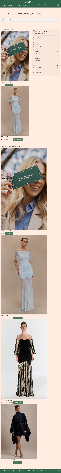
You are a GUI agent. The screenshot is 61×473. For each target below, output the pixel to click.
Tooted (4, 5)
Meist (5, 470)
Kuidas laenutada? (41, 470)
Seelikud (37, 69)
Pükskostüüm (38, 67)
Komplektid (38, 46)
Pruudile (18, 5)
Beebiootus (11, 5)
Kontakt (52, 470)
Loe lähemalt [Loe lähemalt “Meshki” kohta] (17, 139)
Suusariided (38, 72)
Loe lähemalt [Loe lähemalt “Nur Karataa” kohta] (18, 402)
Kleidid (36, 44)
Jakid (36, 42)
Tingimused (22, 470)
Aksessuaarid (26, 5)
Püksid (38, 60)
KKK (10, 470)
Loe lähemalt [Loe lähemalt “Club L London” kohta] (17, 462)
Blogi (15, 470)
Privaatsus (31, 470)
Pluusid (38, 58)
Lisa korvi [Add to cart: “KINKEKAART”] (8, 85)
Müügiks (37, 49)
